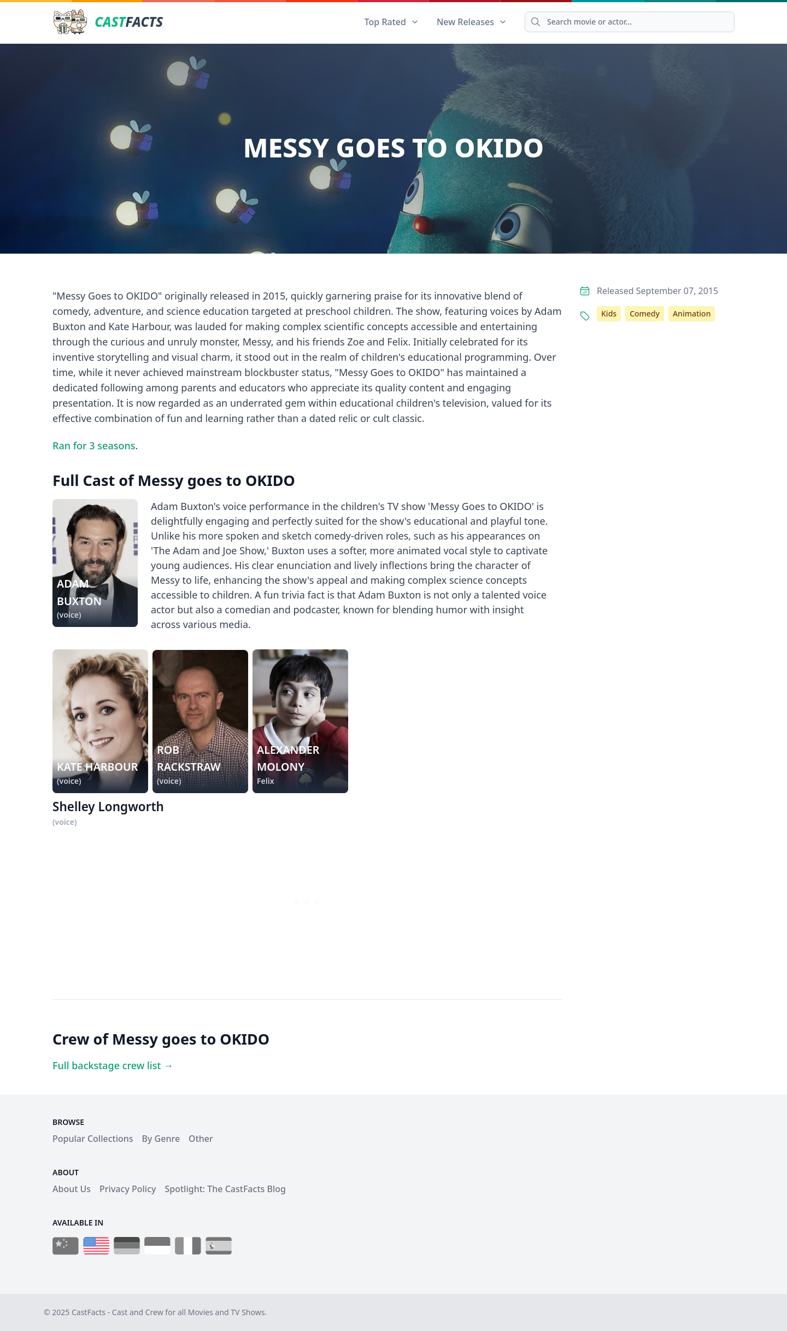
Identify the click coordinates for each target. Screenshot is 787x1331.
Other (201, 1139)
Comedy (645, 313)
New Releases (472, 22)
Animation (691, 313)
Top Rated (392, 22)
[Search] (630, 21)
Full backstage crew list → (112, 1065)
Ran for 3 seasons (94, 445)
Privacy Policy (127, 1189)
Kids (608, 313)
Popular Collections (92, 1139)
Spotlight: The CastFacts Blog (225, 1189)
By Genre (161, 1139)
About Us (71, 1189)
